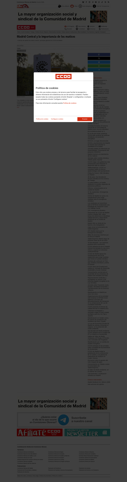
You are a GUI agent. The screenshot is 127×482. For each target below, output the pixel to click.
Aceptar (84, 119)
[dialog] (63, 97)
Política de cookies (69, 103)
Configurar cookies (57, 119)
